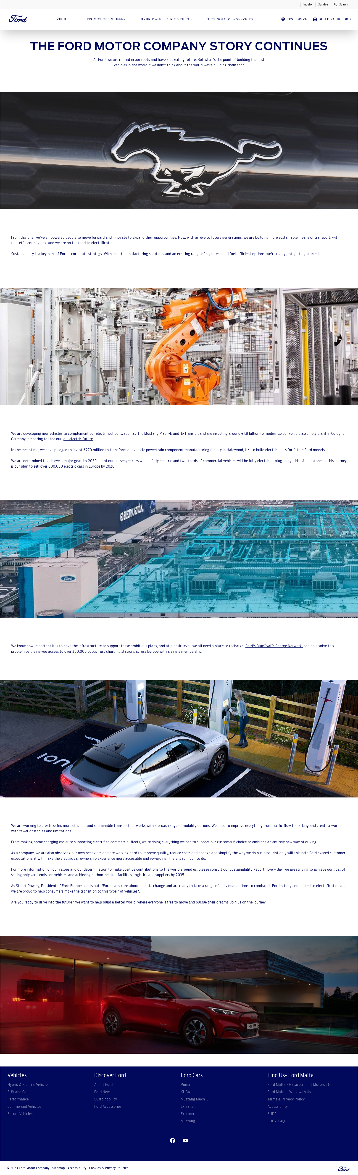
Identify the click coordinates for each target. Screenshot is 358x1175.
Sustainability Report (247, 869)
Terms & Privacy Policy (286, 1099)
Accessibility (278, 1106)
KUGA (185, 1092)
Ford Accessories (107, 1106)
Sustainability (105, 1099)
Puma (185, 1085)
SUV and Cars (18, 1092)
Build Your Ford (332, 19)
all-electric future (78, 439)
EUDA (272, 1114)
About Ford (103, 1085)
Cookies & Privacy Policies (109, 1168)
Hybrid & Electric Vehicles (28, 1085)
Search (341, 4)
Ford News (102, 1092)
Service (323, 4)
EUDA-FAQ (276, 1121)
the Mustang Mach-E (155, 433)
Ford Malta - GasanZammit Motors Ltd (300, 1085)
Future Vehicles (20, 1114)
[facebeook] (172, 1141)
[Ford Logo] (18, 19)
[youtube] (185, 1141)
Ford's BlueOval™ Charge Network (274, 646)
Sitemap (58, 1168)
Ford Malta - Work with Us (289, 1092)
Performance (18, 1099)
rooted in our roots (135, 60)
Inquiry (308, 4)
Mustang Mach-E (195, 1099)
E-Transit (188, 433)
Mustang (188, 1121)
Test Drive (294, 19)
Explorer (188, 1114)
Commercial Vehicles (24, 1106)
